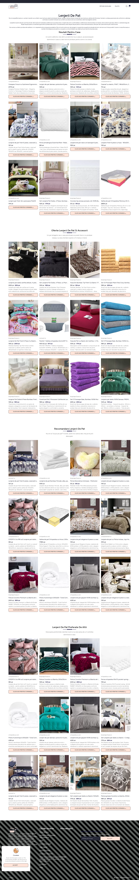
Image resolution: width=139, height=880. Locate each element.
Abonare (110, 838)
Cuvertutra (43, 864)
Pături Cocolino (105, 6)
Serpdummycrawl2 (45, 844)
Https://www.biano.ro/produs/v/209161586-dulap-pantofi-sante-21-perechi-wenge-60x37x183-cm (53, 859)
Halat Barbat (43, 847)
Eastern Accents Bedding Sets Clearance (47, 836)
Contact (11, 877)
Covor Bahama (44, 832)
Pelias (41, 867)
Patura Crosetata (45, 850)
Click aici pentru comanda (23, 96)
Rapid (41, 841)
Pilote (117, 6)
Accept (16, 865)
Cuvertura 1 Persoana (46, 854)
